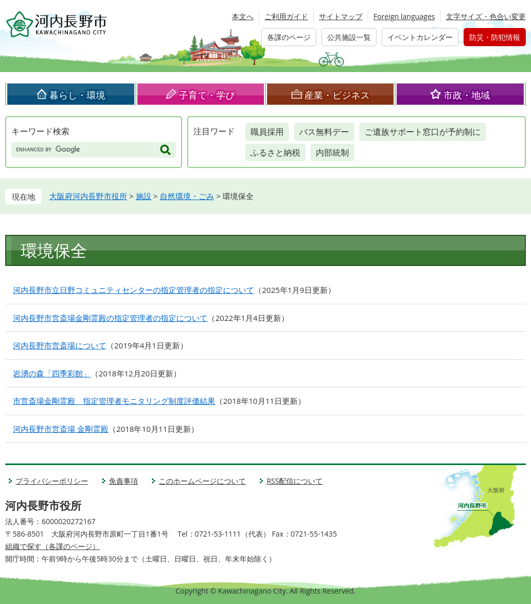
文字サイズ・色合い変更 (486, 16)
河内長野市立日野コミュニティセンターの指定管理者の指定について (133, 290)
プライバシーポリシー (52, 481)
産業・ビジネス (337, 95)
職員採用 (267, 131)
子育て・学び (207, 95)
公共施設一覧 (349, 37)
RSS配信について (295, 481)
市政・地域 (466, 95)
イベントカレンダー (420, 37)
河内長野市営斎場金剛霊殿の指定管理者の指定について (110, 318)
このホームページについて (202, 481)
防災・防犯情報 (494, 37)
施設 (143, 196)
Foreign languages (404, 16)
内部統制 (332, 152)
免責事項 (123, 481)
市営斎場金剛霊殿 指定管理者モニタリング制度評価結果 (114, 401)
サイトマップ (340, 16)
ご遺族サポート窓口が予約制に (423, 131)
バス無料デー (324, 131)
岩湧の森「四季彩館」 (52, 373)
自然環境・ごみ (187, 196)
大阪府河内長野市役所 (88, 196)
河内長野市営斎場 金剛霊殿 (60, 429)
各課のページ (289, 37)
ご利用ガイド (286, 16)
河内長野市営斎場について (59, 345)
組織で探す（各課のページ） (52, 546)
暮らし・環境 (77, 95)
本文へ (243, 16)
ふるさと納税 (275, 152)
